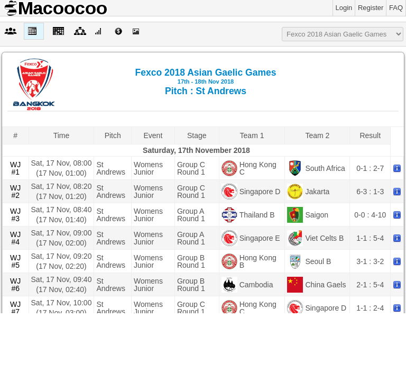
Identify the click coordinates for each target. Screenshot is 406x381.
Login (344, 8)
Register (370, 8)
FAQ (396, 8)
